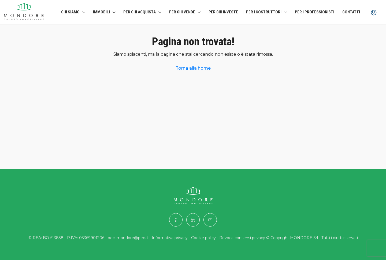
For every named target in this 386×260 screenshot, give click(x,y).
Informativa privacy (170, 237)
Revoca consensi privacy (242, 237)
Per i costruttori (263, 12)
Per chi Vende (182, 12)
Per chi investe (223, 12)
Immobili (101, 12)
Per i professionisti (314, 12)
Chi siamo (70, 12)
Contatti (351, 12)
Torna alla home (193, 68)
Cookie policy (203, 237)
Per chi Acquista (139, 12)
